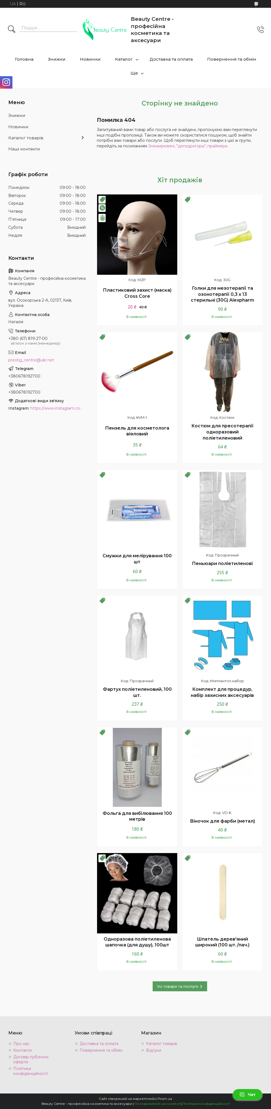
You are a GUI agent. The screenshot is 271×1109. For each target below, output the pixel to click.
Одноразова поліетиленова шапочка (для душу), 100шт (137, 942)
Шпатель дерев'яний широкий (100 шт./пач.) (222, 942)
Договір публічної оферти (30, 1059)
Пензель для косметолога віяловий (137, 431)
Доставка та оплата (171, 59)
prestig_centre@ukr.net (31, 360)
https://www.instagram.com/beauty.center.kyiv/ (58, 408)
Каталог (124, 59)
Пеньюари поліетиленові (222, 563)
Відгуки (153, 1050)
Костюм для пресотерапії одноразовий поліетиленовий (222, 431)
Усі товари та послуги (177, 986)
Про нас (21, 1043)
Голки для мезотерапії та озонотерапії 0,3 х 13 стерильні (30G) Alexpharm (222, 294)
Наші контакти (24, 149)
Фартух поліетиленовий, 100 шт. (137, 692)
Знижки (57, 59)
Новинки (90, 59)
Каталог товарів (25, 137)
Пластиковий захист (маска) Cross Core (137, 293)
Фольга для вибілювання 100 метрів (137, 816)
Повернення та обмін (231, 59)
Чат (247, 1094)
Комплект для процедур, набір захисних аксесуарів (222, 692)
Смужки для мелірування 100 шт (137, 558)
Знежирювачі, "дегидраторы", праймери (187, 145)
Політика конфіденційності (30, 1071)
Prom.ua (165, 1099)
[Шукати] (12, 29)
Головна (24, 59)
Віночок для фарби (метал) (222, 821)
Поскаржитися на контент (157, 1104)
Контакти (22, 1050)
